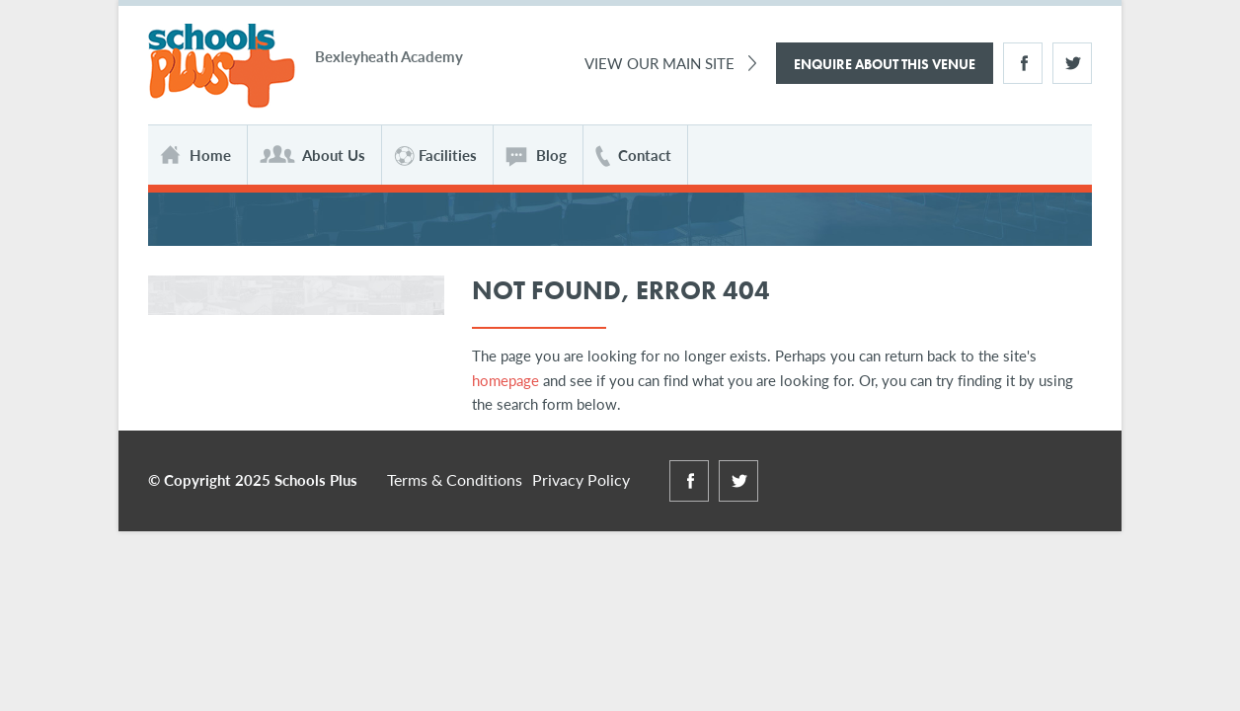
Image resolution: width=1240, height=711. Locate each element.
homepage (505, 379)
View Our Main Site (659, 62)
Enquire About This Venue (884, 64)
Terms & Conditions (454, 479)
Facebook (1023, 63)
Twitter (1072, 63)
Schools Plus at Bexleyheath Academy (221, 67)
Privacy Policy (581, 479)
